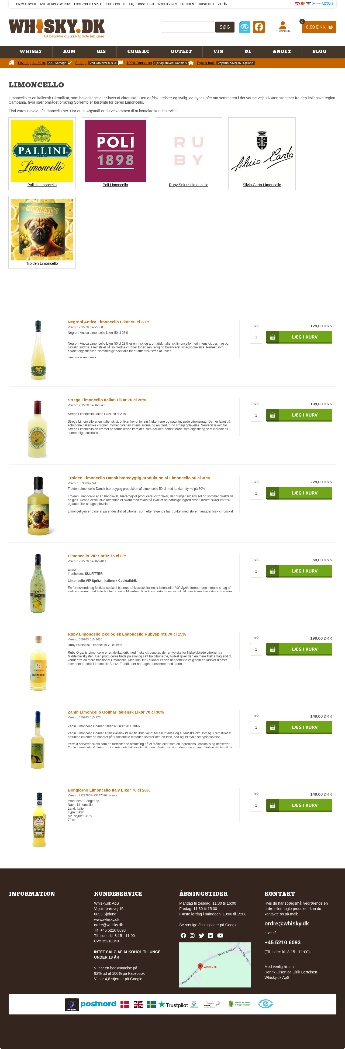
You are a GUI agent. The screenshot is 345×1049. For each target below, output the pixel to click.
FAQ (131, 4)
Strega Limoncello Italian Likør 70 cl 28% (107, 400)
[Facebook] (259, 26)
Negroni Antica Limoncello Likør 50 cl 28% (108, 322)
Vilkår (222, 4)
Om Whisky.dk (26, 4)
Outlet (181, 51)
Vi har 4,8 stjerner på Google (118, 979)
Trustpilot (206, 4)
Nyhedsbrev (167, 4)
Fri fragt (81, 63)
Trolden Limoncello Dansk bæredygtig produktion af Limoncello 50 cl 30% (139, 478)
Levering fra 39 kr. (32, 63)
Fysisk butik (206, 63)
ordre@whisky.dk (108, 925)
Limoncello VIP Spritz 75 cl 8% (97, 556)
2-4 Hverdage (57, 62)
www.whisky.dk (106, 919)
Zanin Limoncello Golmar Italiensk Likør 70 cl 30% (116, 712)
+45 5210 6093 (282, 942)
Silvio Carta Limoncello (262, 185)
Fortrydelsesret (87, 4)
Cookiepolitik (115, 4)
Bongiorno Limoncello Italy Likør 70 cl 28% (109, 790)
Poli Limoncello (115, 185)
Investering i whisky (55, 4)
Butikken (187, 4)
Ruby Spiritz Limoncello (188, 185)
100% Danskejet (139, 63)
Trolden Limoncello (42, 263)
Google (231, 925)
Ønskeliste (146, 4)
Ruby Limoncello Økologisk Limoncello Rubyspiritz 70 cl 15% (127, 634)
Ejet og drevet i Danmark (170, 62)
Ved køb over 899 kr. (103, 62)
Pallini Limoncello (42, 185)
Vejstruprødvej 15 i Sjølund (235, 62)
